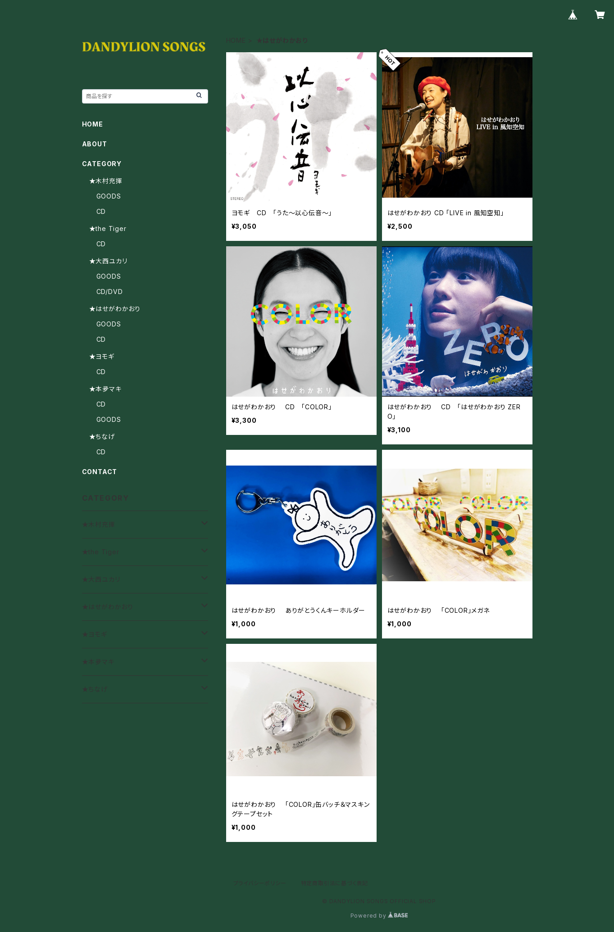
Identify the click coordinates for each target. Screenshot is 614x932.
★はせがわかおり (115, 308)
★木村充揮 (106, 181)
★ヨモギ (101, 356)
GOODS (108, 196)
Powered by (379, 915)
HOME (236, 40)
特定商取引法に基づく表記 (334, 883)
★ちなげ (102, 436)
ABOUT (94, 144)
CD (101, 211)
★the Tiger (108, 228)
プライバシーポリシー (260, 883)
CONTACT (100, 471)
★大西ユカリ (108, 261)
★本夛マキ (105, 389)
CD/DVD (109, 291)
